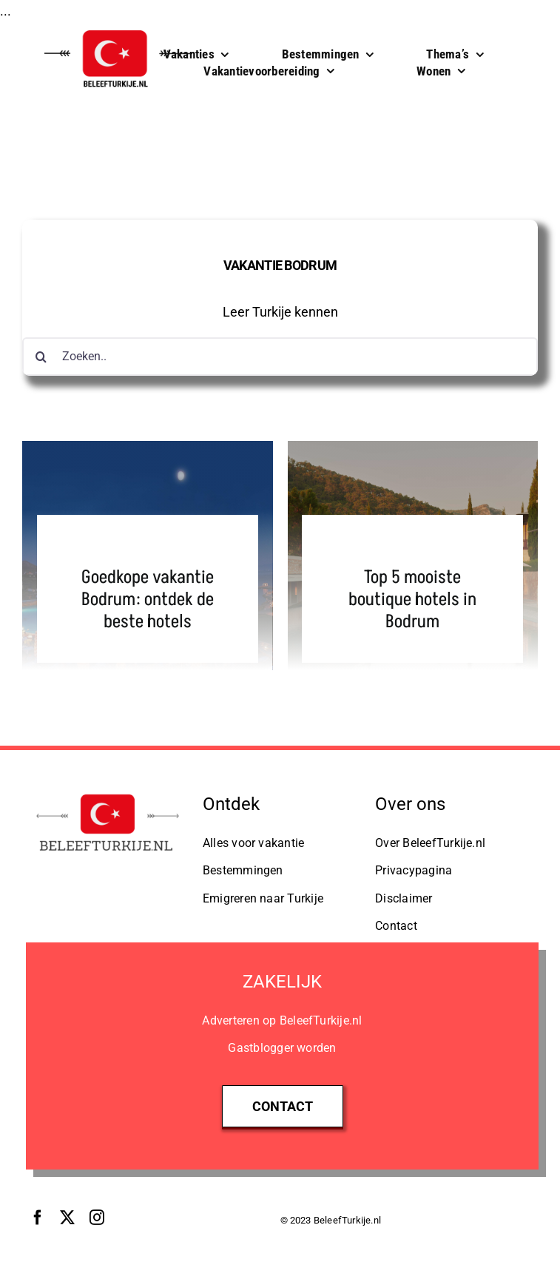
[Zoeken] (41, 356)
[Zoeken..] (280, 356)
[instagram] (97, 1217)
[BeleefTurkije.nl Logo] (118, 29)
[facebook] (37, 1217)
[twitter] (67, 1217)
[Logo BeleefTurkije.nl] (107, 795)
